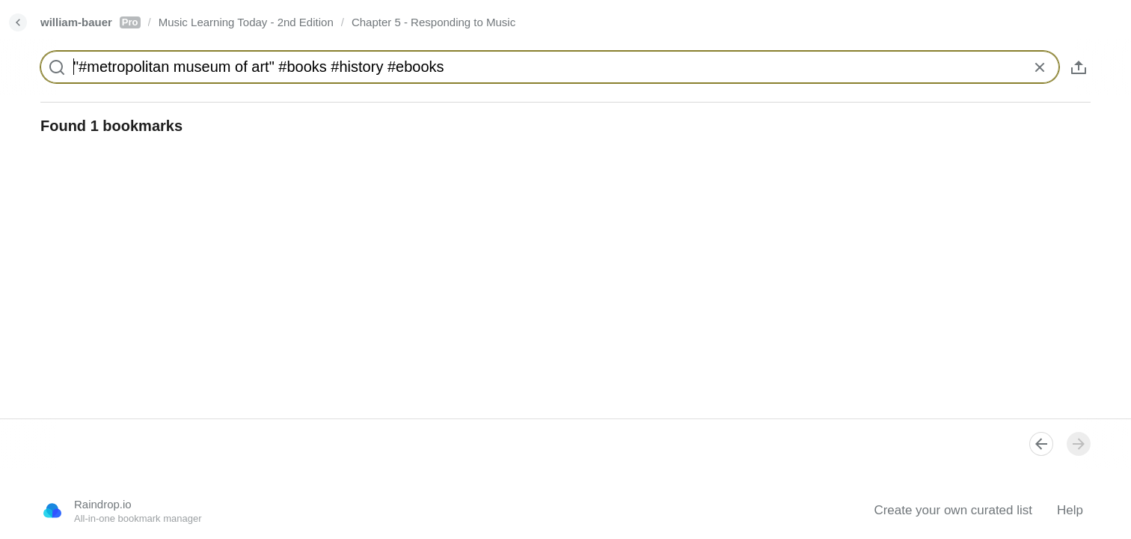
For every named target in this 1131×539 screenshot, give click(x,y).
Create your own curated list (953, 510)
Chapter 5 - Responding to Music (433, 22)
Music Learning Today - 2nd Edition (246, 22)
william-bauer (90, 22)
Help (1070, 510)
